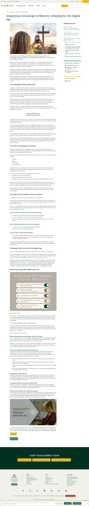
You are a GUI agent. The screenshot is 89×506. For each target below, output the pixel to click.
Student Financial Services (31, 478)
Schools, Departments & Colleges (51, 483)
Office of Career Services (72, 481)
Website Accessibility (60, 495)
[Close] (87, 503)
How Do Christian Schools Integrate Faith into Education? (72, 28)
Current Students (16, 1)
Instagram (30, 490)
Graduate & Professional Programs (72, 68)
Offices (46, 482)
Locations (14, 484)
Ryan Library (69, 479)
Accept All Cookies (77, 503)
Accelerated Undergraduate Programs (72, 71)
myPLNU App (69, 485)
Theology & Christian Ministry (22, 11)
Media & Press (29, 481)
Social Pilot (21, 209)
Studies (53, 317)
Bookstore (47, 477)
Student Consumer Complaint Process (33, 495)
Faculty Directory (48, 481)
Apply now (64, 5)
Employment (47, 479)
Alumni (8, 1)
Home (7, 11)
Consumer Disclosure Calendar (48, 495)
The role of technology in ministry (72, 48)
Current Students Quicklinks (72, 478)
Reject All (68, 503)
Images (66, 490)
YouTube (44, 490)
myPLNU (78, 2)
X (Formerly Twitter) (37, 490)
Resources (12, 11)
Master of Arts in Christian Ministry (28, 429)
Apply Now (13, 434)
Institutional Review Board (31, 479)
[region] (44, 503)
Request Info (14, 438)
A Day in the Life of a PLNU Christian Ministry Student (71, 34)
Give (11, 1)
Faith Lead (13, 339)
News (2, 1)
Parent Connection (70, 482)
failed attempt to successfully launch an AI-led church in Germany (28, 255)
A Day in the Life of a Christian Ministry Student (72, 39)
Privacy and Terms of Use (19, 495)
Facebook (23, 490)
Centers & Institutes (49, 478)
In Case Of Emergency (70, 495)
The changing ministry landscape (72, 46)
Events (5, 1)
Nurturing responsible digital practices (73, 56)
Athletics (72, 2)
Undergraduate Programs (72, 65)
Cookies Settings (59, 503)
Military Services (29, 477)
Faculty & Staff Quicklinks (72, 477)
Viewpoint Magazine (71, 483)
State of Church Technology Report (29, 119)
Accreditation (29, 483)
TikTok (59, 490)
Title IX (27, 482)
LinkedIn (51, 490)
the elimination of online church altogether (37, 257)
